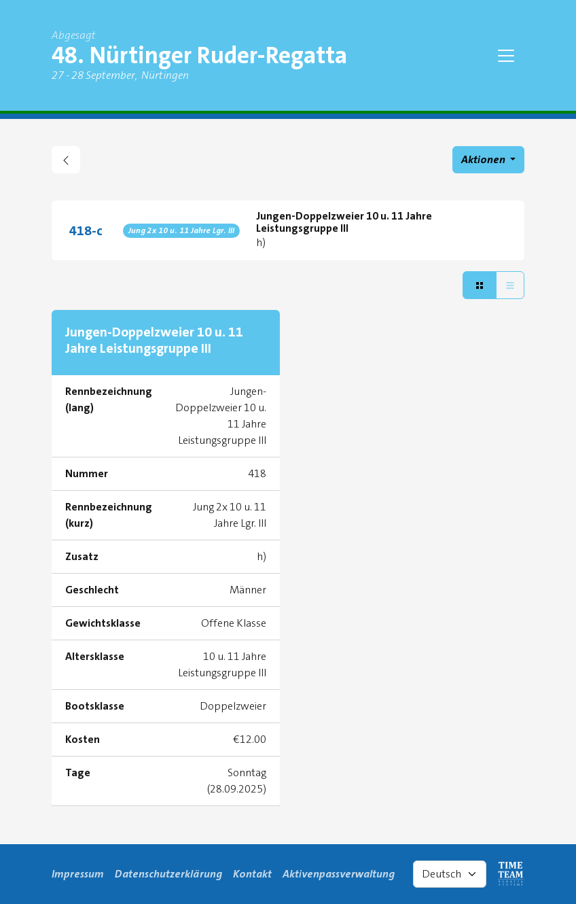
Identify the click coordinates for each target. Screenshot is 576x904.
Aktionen (484, 159)
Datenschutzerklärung (168, 874)
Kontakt (252, 874)
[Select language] (449, 874)
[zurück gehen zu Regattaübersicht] (66, 159)
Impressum (78, 874)
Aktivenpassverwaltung (339, 874)
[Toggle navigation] (506, 56)
